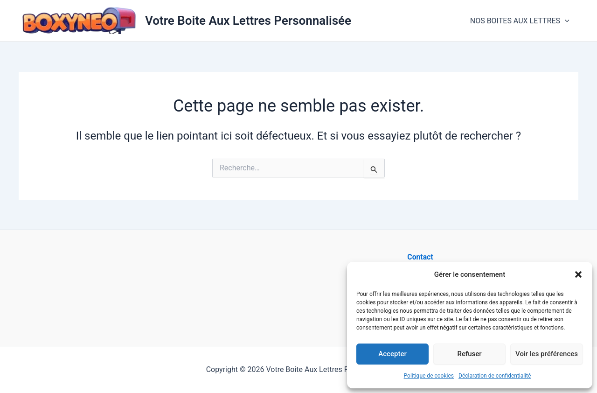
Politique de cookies (429, 375)
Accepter (392, 354)
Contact (420, 257)
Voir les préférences (546, 354)
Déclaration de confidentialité (494, 375)
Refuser (469, 354)
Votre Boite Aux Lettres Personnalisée (248, 21)
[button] (578, 274)
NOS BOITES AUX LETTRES (521, 21)
